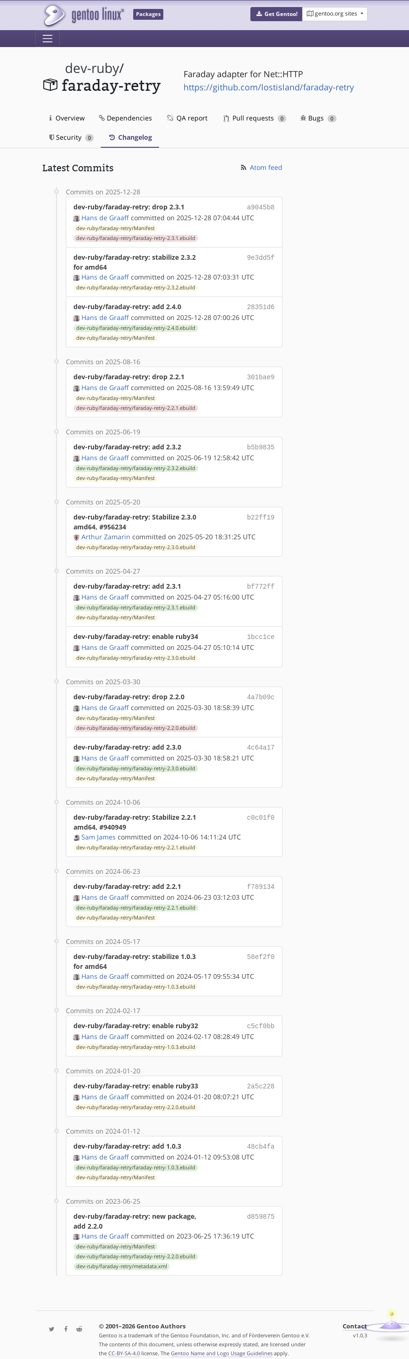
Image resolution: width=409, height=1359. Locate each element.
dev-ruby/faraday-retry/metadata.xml (121, 1255)
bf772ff (261, 582)
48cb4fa (261, 1135)
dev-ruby (92, 68)
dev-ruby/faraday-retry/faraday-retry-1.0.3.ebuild (135, 978)
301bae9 (261, 374)
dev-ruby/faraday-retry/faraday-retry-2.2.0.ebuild (135, 721)
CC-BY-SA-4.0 (124, 1341)
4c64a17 (261, 740)
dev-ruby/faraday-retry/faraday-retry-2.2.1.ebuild (135, 405)
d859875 (261, 1204)
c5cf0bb (261, 1017)
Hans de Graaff (105, 216)
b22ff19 (261, 513)
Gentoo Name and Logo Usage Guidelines (222, 1341)
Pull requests (255, 117)
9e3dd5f (261, 256)
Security (71, 137)
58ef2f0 (261, 947)
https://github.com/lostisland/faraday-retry (269, 87)
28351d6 (261, 305)
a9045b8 (261, 206)
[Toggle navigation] (47, 38)
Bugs (318, 117)
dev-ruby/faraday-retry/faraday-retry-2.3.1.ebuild (135, 237)
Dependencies (125, 117)
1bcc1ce (261, 631)
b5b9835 (261, 444)
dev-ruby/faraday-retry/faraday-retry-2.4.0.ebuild (135, 326)
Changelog (130, 137)
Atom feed (261, 167)
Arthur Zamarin (105, 532)
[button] (276, 14)
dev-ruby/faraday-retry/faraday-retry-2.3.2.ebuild (135, 286)
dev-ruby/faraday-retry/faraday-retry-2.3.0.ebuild (135, 543)
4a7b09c (261, 691)
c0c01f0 (261, 809)
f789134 (261, 878)
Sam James (98, 829)
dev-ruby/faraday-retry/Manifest (115, 227)
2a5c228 (261, 1076)
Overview (67, 117)
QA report (187, 117)
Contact (355, 1315)
